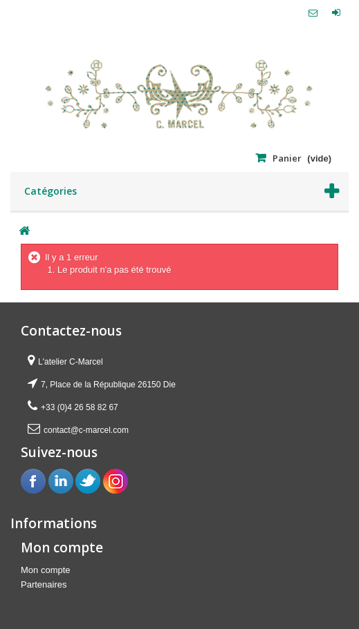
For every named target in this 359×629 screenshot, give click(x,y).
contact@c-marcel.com (86, 430)
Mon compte (46, 570)
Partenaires (43, 584)
